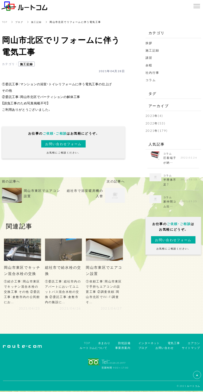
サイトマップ (191, 349)
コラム (151, 79)
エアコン (194, 344)
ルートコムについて (93, 349)
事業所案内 (122, 349)
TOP (5, 22)
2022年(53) (156, 122)
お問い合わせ (164, 349)
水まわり (104, 344)
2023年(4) (154, 115)
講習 (149, 57)
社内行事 (153, 72)
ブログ (20, 22)
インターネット (149, 344)
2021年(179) (157, 130)
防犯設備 (124, 344)
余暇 (149, 65)
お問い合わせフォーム (63, 143)
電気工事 (174, 344)
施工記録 (38, 22)
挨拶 (149, 42)
